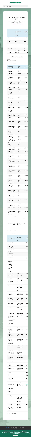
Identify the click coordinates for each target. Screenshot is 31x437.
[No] (29, 433)
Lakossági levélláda (14, 427)
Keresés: (13, 63)
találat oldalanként (13, 60)
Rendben (15, 435)
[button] (21, 67)
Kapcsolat (7, 427)
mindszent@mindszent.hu (18, 23)
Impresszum (15, 428)
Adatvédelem (21, 427)
